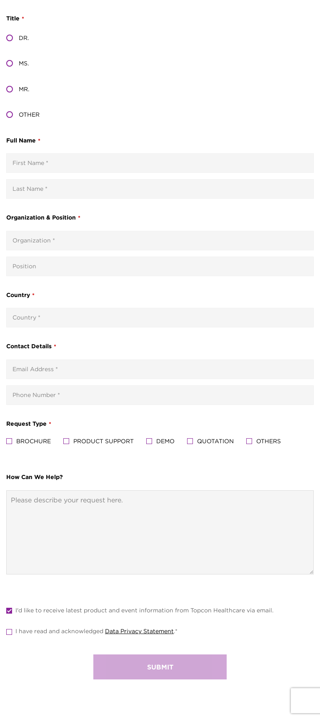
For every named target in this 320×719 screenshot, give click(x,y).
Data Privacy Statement (139, 631)
